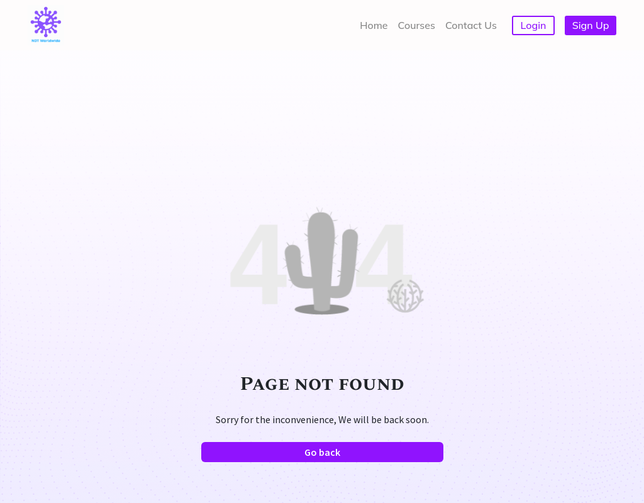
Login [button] (534, 25)
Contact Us (471, 25)
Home (373, 25)
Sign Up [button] (590, 25)
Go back (322, 452)
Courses (416, 25)
